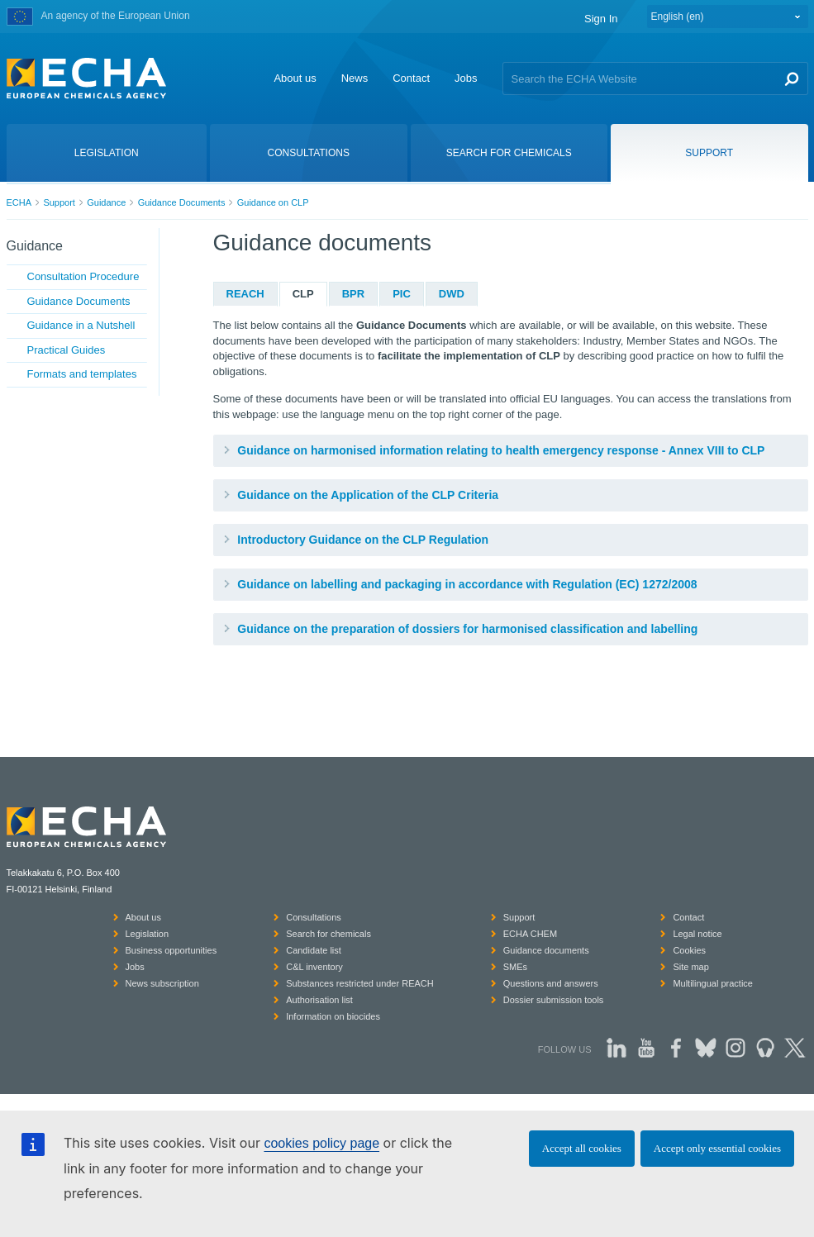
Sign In (600, 18)
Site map (690, 967)
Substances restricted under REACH (360, 983)
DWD (451, 294)
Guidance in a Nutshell (81, 325)
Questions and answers (550, 983)
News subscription (162, 983)
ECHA (19, 202)
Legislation (147, 934)
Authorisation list (319, 1000)
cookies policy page (321, 1143)
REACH (245, 294)
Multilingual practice (713, 983)
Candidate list (313, 950)
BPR (353, 294)
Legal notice (697, 934)
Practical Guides (66, 350)
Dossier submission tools (553, 1000)
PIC (402, 294)
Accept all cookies (581, 1148)
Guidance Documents (182, 202)
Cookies (689, 950)
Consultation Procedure (83, 276)
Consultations (313, 917)
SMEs (515, 967)
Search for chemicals (328, 934)
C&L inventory (314, 967)
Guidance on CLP (273, 202)
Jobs (466, 78)
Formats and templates (82, 374)
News (355, 78)
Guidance (106, 202)
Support (59, 202)
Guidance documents (546, 950)
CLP (303, 294)
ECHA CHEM (530, 934)
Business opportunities (171, 950)
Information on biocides (333, 1016)
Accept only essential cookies (717, 1148)
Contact (411, 78)
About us (295, 78)
